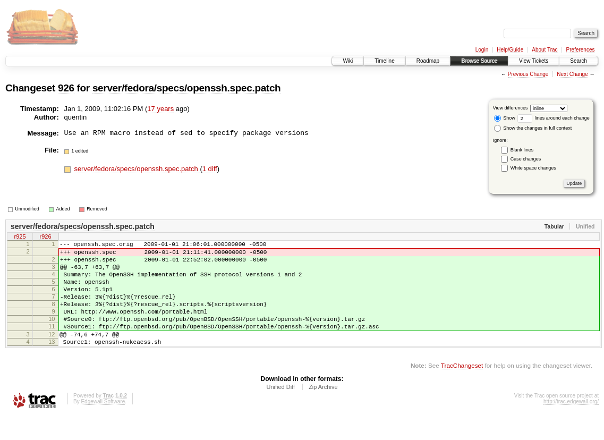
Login (481, 50)
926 (66, 88)
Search (578, 61)
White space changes (533, 168)
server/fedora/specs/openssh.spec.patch (186, 88)
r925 (19, 237)
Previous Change (528, 74)
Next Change (572, 74)
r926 (45, 237)
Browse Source (479, 61)
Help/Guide (510, 50)
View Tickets (533, 61)
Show (504, 118)
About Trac (544, 50)
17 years (160, 109)
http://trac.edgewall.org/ (571, 425)
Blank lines (522, 150)
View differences (510, 108)
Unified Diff (280, 411)
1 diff (209, 169)
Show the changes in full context (533, 128)
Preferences (580, 50)
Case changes (526, 159)
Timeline (384, 61)
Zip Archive (323, 411)
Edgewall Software (103, 425)
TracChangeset (462, 389)
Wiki (348, 61)
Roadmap (427, 61)
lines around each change (553, 118)
